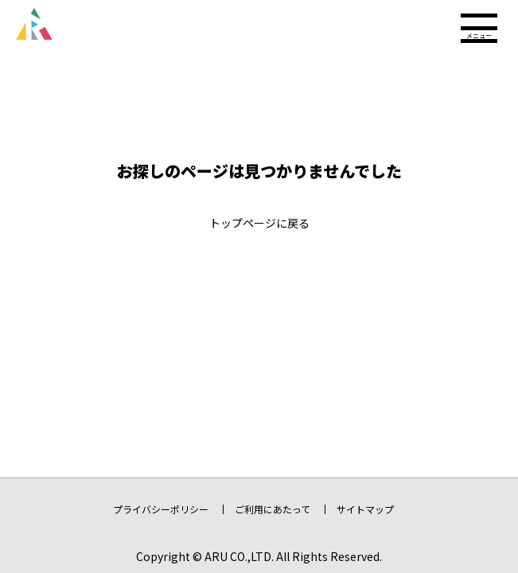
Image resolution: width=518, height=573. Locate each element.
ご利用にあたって (272, 509)
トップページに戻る (259, 223)
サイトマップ (365, 509)
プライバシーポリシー (160, 509)
